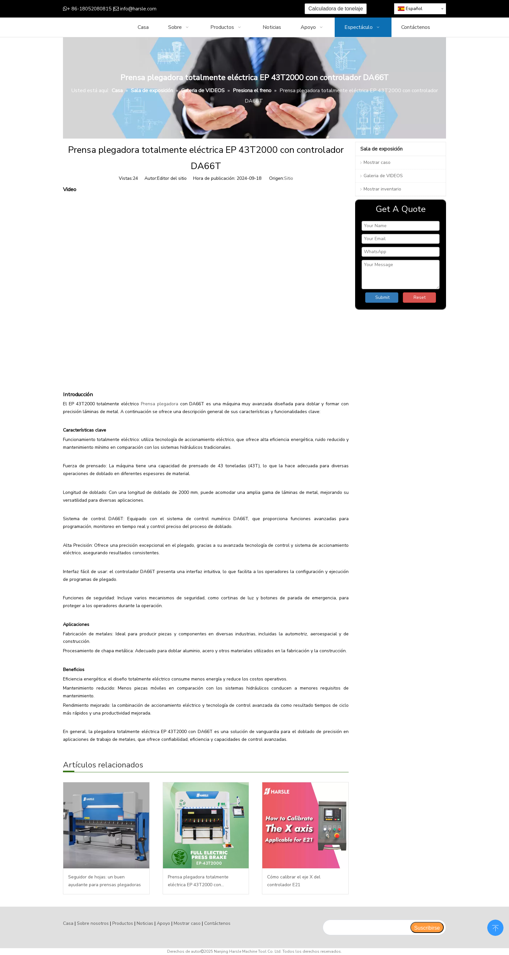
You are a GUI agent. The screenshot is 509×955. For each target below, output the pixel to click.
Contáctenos (217, 923)
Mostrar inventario (382, 189)
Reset (420, 297)
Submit (382, 297)
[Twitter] (217, 9)
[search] (366, 927)
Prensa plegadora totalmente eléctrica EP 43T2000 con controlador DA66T (198, 881)
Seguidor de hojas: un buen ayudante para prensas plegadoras (104, 881)
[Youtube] (227, 9)
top (495, 927)
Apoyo (163, 923)
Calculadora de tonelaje (335, 8)
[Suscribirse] (427, 927)
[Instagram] (237, 9)
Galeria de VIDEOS (383, 176)
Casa (68, 923)
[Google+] (207, 9)
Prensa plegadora (159, 404)
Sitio (288, 178)
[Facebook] (197, 9)
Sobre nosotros (93, 923)
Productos (122, 923)
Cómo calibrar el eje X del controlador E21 (293, 881)
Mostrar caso (377, 162)
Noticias (145, 923)
